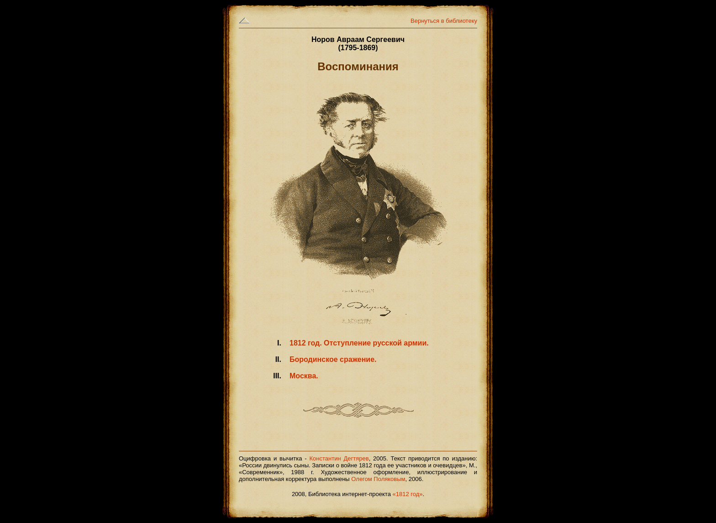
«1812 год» (408, 494)
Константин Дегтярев (339, 458)
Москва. (304, 376)
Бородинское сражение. (333, 359)
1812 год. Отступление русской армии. (359, 343)
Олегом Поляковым (378, 479)
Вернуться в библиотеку (444, 20)
